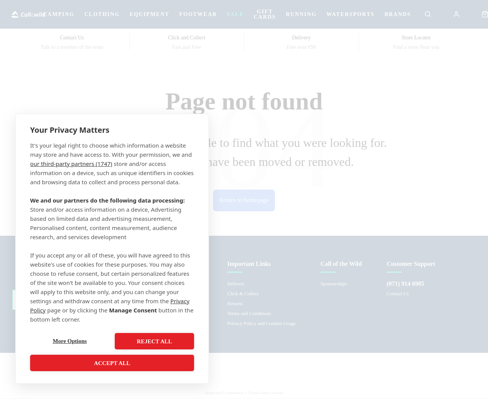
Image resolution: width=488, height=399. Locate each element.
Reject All (154, 341)
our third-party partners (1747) (71, 163)
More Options (70, 341)
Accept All (112, 363)
